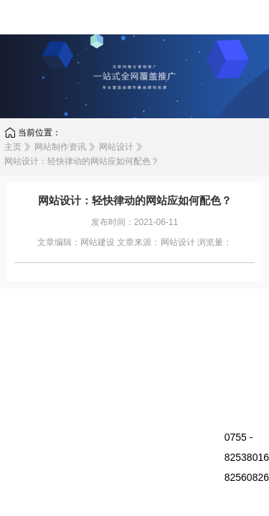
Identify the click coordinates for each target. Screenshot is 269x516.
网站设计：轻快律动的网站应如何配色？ (81, 161)
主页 (13, 147)
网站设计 (116, 147)
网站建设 (97, 242)
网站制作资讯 (60, 147)
